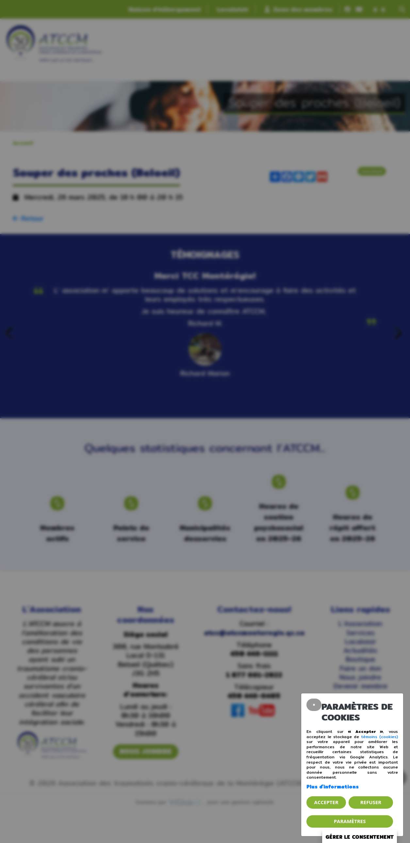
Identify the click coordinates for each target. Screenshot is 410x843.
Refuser (370, 802)
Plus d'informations (332, 786)
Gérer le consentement (359, 837)
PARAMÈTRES (350, 821)
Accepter (326, 802)
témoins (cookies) (379, 737)
